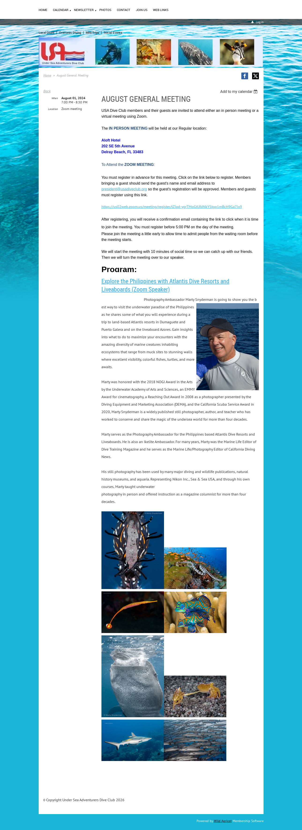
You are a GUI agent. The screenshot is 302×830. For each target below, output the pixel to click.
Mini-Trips (92, 32)
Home (47, 75)
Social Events (113, 32)
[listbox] (239, 92)
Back (47, 91)
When (55, 98)
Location (53, 109)
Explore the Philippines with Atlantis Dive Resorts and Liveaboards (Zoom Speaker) (165, 285)
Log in (260, 22)
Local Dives (46, 32)
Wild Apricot (223, 821)
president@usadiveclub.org (124, 189)
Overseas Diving (70, 32)
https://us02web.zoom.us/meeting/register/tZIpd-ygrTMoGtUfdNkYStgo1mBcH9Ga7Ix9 (171, 206)
